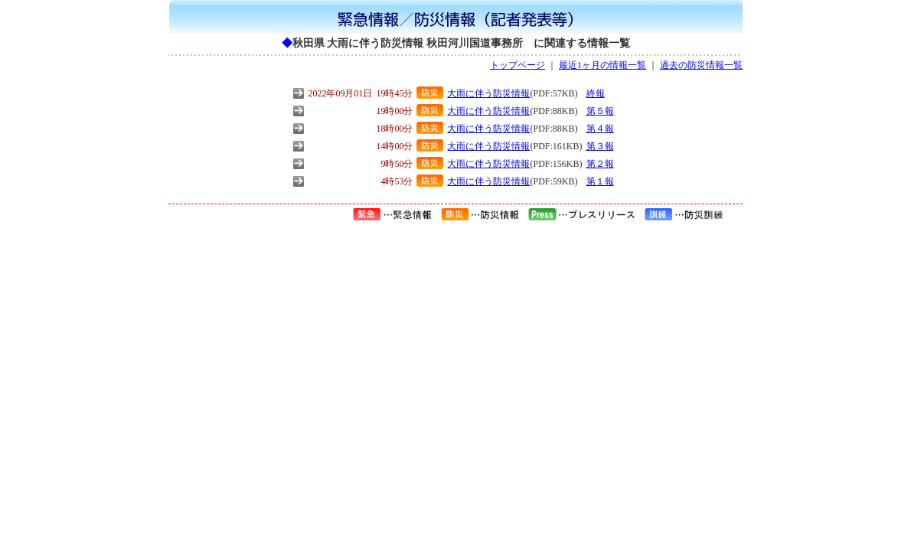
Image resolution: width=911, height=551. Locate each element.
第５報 (600, 111)
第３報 (600, 146)
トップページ (517, 65)
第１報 (600, 181)
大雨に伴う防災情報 (488, 93)
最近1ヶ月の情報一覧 (602, 65)
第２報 (600, 163)
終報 (595, 93)
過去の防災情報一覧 (701, 65)
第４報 (600, 128)
